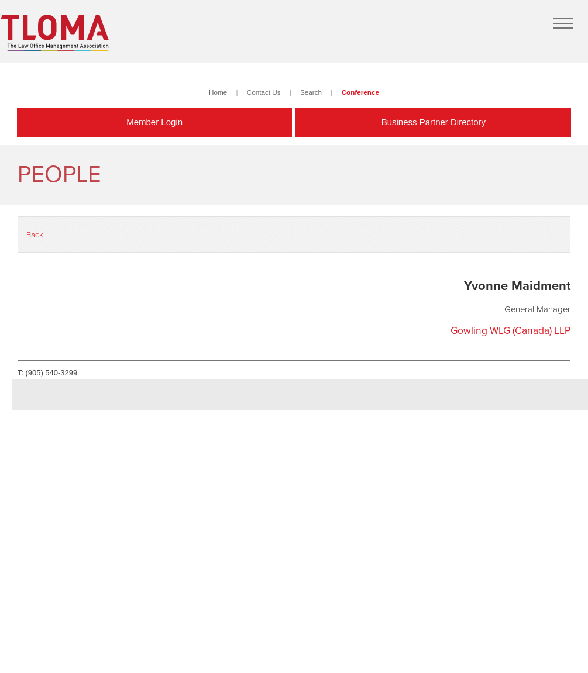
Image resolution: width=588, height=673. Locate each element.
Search (311, 92)
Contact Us (264, 92)
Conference (360, 92)
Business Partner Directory (433, 122)
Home (218, 92)
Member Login (154, 122)
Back (34, 235)
